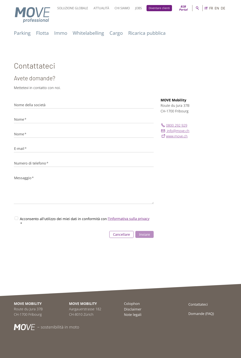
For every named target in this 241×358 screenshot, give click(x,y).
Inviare (144, 234)
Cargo (116, 33)
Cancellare (121, 234)
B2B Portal (183, 8)
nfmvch (177, 130)
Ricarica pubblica (147, 33)
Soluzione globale (72, 8)
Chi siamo (122, 8)
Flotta (42, 33)
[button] (198, 327)
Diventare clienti (159, 8)
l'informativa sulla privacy (128, 218)
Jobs (138, 8)
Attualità (101, 8)
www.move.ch (177, 136)
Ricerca (197, 8)
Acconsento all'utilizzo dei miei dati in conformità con (84, 221)
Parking (22, 33)
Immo (60, 33)
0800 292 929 (176, 125)
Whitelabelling (88, 33)
